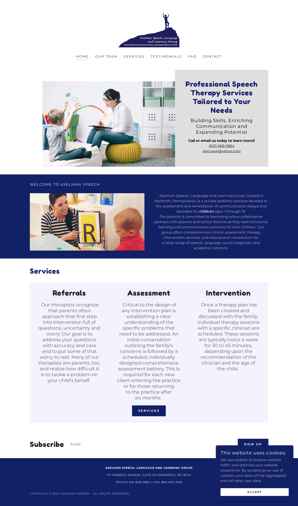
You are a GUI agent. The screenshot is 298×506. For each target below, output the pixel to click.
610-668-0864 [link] (139, 482)
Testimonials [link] (166, 56)
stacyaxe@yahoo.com (222, 151)
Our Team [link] (106, 56)
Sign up (253, 444)
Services (149, 411)
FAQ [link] (192, 56)
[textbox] (151, 444)
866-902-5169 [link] (171, 482)
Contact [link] (212, 56)
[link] (149, 30)
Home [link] (82, 56)
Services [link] (134, 56)
